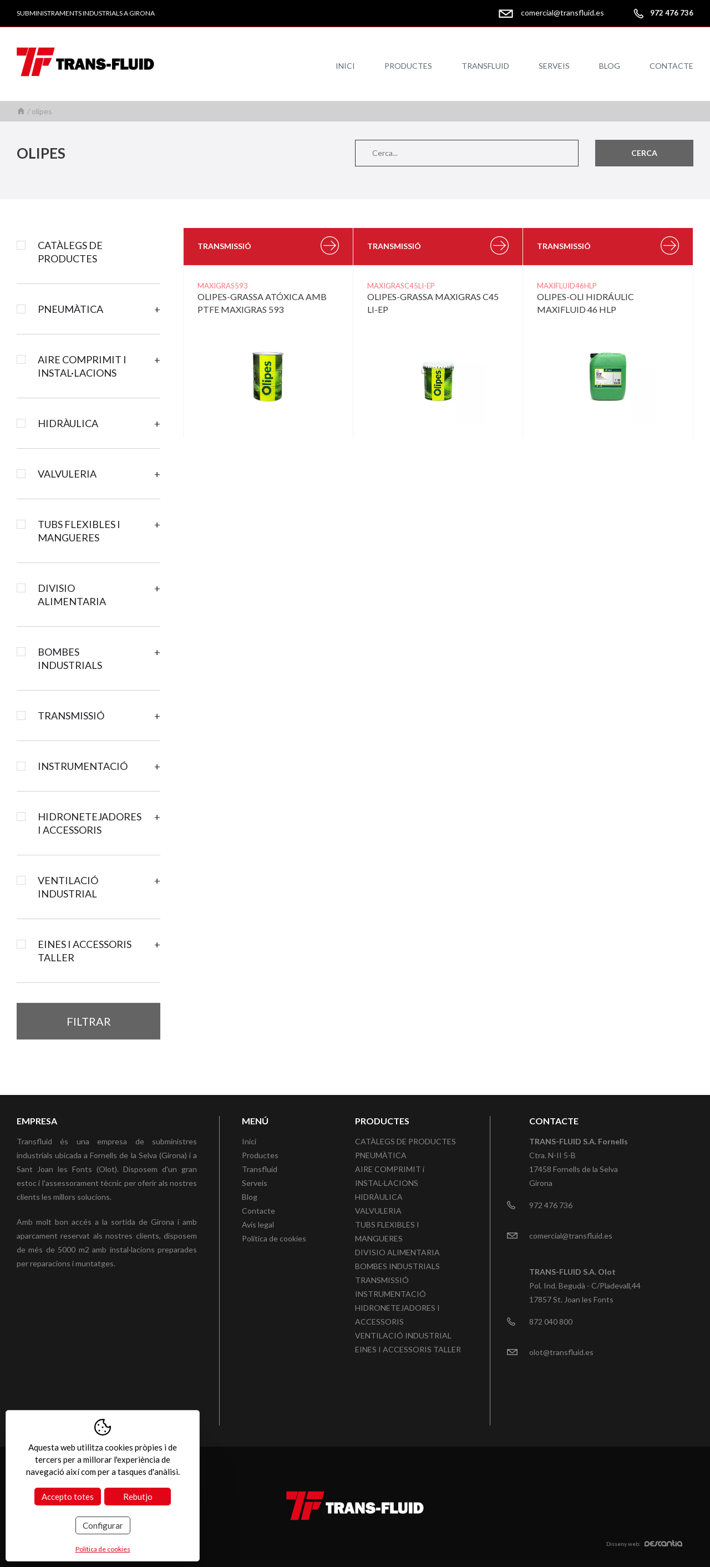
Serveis (554, 65)
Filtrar (89, 1021)
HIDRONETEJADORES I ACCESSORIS (89, 823)
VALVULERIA (67, 474)
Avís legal (258, 1224)
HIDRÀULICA (68, 423)
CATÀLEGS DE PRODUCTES (70, 252)
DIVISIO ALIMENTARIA (72, 594)
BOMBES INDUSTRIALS (70, 658)
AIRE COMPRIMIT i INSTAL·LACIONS (82, 366)
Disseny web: (644, 1543)
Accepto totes (68, 1497)
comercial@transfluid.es (562, 12)
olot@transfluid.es (561, 1352)
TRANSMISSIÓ (71, 715)
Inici (345, 65)
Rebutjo (138, 1497)
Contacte (671, 65)
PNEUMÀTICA (70, 309)
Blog (609, 65)
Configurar (103, 1525)
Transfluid (485, 65)
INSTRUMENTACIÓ (83, 766)
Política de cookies (274, 1238)
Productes (408, 65)
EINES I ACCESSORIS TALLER (84, 950)
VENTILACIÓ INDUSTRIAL (68, 887)
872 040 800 (550, 1321)
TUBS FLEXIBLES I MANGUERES (79, 531)
